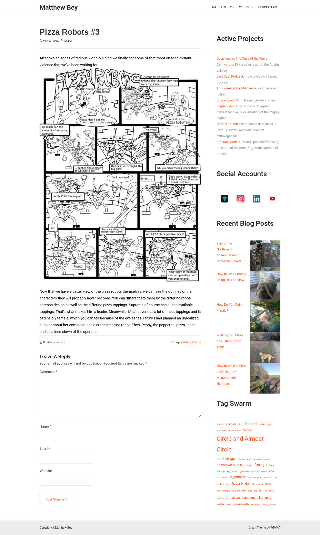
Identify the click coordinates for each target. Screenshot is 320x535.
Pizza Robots (192, 342)
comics (60, 342)
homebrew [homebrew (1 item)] (222, 477)
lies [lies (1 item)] (249, 477)
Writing (245, 7)
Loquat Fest (225, 106)
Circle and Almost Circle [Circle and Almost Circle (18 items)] (240, 444)
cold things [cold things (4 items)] (226, 458)
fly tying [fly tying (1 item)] (270, 465)
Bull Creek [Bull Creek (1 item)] (221, 430)
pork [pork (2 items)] (268, 484)
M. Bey (68, 40)
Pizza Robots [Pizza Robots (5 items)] (242, 483)
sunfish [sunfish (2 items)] (258, 490)
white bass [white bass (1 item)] (256, 504)
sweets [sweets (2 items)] (269, 490)
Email (45, 448)
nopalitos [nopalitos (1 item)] (267, 477)
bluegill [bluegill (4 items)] (251, 424)
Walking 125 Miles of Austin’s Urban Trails (230, 341)
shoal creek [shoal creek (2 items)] (238, 490)
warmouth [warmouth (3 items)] (241, 504)
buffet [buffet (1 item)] (262, 424)
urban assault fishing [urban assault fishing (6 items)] (252, 497)
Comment (48, 372)
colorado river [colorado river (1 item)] (243, 459)
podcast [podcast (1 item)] (259, 484)
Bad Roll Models (228, 142)
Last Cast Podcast (230, 76)
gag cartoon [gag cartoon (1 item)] (232, 471)
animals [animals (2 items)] (231, 424)
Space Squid (225, 100)
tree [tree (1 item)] (228, 498)
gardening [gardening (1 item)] (245, 471)
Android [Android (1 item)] (220, 424)
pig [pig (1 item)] (227, 484)
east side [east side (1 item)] (248, 465)
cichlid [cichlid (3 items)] (247, 430)
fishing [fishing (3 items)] (259, 465)
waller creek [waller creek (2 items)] (224, 504)
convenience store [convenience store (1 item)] (260, 459)
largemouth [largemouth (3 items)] (237, 477)
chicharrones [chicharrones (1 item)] (234, 430)
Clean (252, 527)
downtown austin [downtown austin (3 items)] (229, 465)
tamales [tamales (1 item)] (220, 498)
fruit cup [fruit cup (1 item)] (220, 471)
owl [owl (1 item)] (275, 477)
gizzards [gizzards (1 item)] (255, 471)
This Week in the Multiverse (236, 88)
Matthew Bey (59, 7)
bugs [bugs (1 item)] (269, 424)
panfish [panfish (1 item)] (220, 484)
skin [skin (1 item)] (250, 490)
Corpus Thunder (228, 124)
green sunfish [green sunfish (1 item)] (267, 471)
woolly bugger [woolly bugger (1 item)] (269, 504)
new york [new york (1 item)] (257, 477)
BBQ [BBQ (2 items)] (240, 424)
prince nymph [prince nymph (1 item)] (223, 490)
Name (45, 426)
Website (46, 471)
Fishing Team (267, 7)
